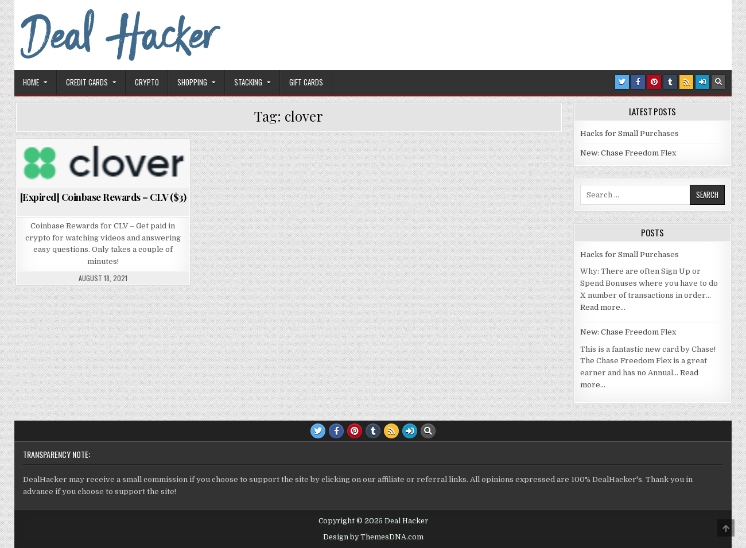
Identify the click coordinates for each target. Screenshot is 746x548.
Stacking (248, 82)
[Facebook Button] (638, 82)
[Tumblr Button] (670, 82)
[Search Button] (718, 82)
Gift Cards (306, 82)
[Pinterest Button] (654, 82)
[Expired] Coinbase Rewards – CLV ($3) (103, 197)
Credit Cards (87, 82)
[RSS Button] (686, 82)
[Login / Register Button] (702, 82)
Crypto (147, 82)
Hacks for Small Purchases (629, 133)
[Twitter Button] (622, 82)
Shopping (192, 82)
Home (31, 82)
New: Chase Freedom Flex (628, 153)
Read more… (602, 307)
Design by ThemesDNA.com (373, 537)
